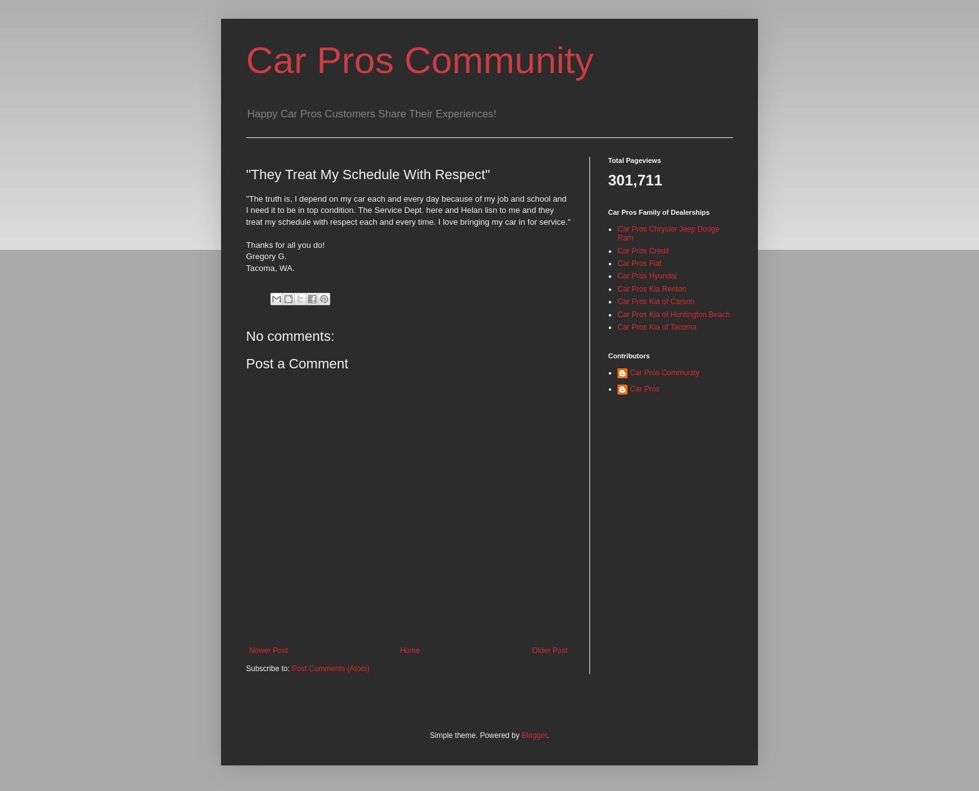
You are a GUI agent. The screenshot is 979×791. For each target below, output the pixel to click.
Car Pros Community (420, 60)
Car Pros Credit (643, 251)
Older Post (550, 650)
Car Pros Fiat (639, 263)
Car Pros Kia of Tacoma (657, 327)
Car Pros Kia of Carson (655, 301)
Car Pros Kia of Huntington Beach (673, 314)
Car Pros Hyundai (647, 276)
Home (410, 650)
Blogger (534, 735)
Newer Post (268, 650)
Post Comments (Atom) (331, 668)
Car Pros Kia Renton (651, 289)
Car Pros (644, 389)
